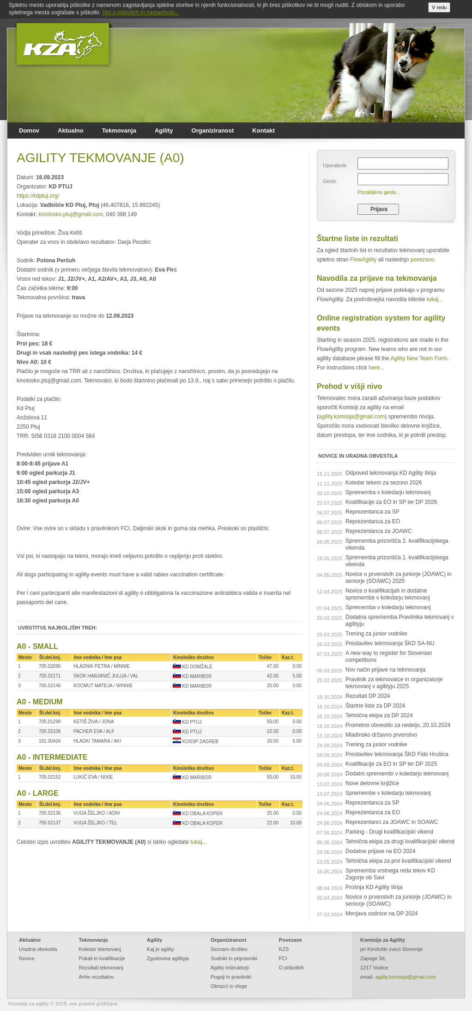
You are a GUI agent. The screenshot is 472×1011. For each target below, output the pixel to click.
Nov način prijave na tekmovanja (385, 669)
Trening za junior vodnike (376, 633)
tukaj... (435, 299)
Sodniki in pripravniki (234, 958)
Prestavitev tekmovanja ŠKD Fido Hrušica (396, 754)
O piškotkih (291, 967)
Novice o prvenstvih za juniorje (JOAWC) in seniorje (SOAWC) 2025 (398, 577)
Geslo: (330, 181)
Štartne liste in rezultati (357, 238)
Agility (164, 130)
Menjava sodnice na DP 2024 (381, 913)
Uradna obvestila (38, 949)
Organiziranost (213, 130)
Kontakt (263, 130)
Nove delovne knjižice (372, 783)
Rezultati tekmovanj (101, 967)
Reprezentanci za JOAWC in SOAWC (391, 822)
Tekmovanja (119, 130)
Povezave (290, 940)
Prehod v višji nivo (349, 386)
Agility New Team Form (418, 358)
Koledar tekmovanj (100, 949)
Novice (27, 958)
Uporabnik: (335, 165)
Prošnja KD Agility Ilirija (373, 887)
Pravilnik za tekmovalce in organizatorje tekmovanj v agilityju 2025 (394, 683)
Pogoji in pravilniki (231, 977)
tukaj (196, 842)
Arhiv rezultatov (96, 977)
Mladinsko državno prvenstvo (381, 735)
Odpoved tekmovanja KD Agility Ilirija (390, 473)
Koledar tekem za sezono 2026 (383, 482)
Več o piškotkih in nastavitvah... (140, 12)
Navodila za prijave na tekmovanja (377, 278)
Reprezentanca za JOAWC (378, 531)
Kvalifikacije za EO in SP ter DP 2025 (391, 764)
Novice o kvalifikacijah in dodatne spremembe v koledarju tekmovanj (387, 594)
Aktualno (71, 130)
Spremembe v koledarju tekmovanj (388, 793)
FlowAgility (363, 259)
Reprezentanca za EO (372, 521)
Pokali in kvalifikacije (102, 958)
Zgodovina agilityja (168, 958)
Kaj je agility (160, 949)
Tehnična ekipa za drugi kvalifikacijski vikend (399, 841)
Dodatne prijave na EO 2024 (380, 851)
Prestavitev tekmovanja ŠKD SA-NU (390, 643)
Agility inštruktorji (230, 967)
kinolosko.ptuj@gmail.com (70, 214)
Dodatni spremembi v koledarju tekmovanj (396, 773)
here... (376, 367)
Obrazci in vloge (229, 986)
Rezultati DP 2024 (367, 696)
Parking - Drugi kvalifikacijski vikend (389, 832)
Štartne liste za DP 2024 (375, 705)
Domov (29, 130)
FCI (283, 958)
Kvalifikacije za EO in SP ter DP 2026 (391, 502)
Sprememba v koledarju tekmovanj (388, 492)
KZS (284, 949)
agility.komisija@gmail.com (352, 416)
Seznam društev (229, 949)
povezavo (422, 259)
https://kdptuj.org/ (38, 196)
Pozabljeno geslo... (378, 192)
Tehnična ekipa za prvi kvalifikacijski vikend (398, 861)
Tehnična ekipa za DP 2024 (379, 715)
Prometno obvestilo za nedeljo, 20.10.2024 (398, 725)
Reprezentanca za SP (372, 512)
